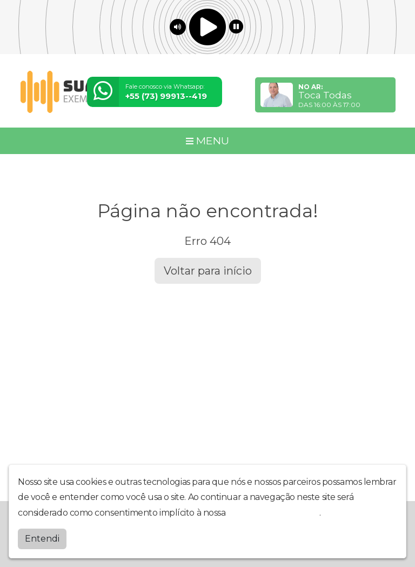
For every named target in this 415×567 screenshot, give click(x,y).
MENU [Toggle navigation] (207, 140)
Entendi (42, 538)
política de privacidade (273, 513)
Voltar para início (208, 270)
